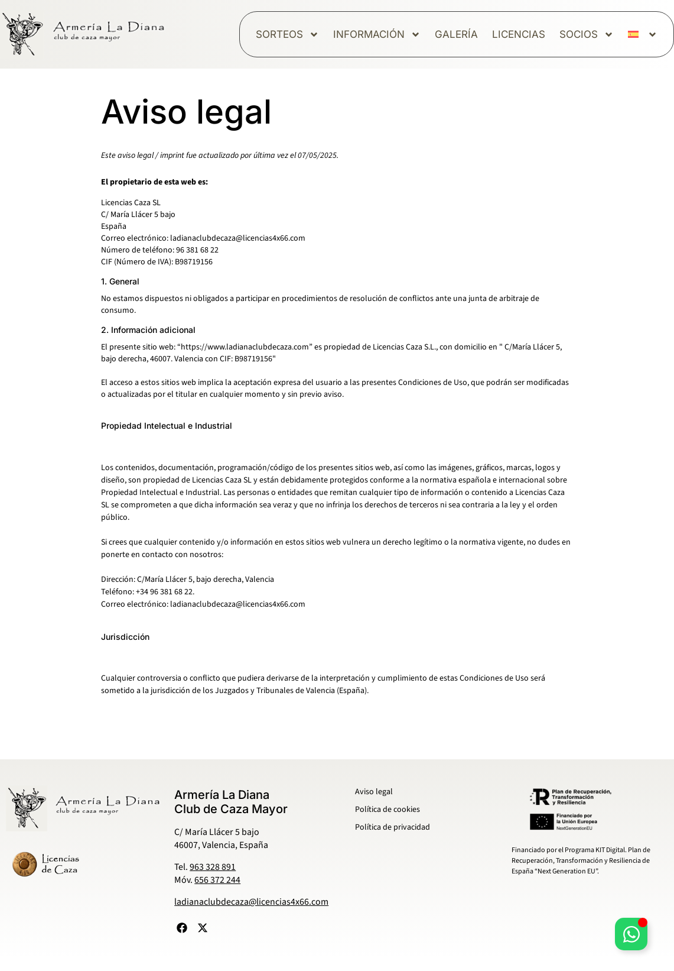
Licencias (518, 34)
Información (377, 35)
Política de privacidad (392, 827)
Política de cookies (387, 809)
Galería (456, 34)
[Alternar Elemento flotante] (631, 934)
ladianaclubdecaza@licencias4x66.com (251, 901)
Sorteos (287, 35)
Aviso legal (374, 792)
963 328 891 (213, 866)
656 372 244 (217, 879)
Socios (586, 35)
